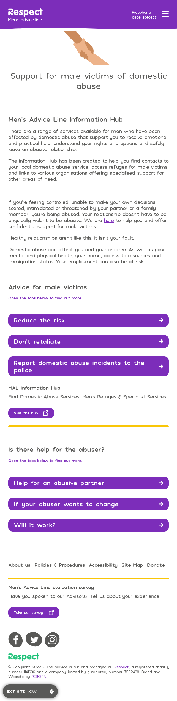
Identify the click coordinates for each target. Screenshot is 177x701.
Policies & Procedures (59, 565)
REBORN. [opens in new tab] (39, 676)
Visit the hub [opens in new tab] (26, 412)
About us (19, 565)
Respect (121, 666)
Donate (156, 565)
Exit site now (30, 691)
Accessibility (103, 565)
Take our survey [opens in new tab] (28, 612)
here (109, 220)
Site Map (132, 565)
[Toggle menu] (165, 15)
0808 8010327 (144, 17)
